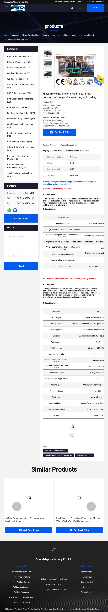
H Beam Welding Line (30, 35)
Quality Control (87, 582)
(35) (20, 100)
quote (95, 8)
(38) (20, 126)
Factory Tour (87, 577)
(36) (21, 113)
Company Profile (86, 572)
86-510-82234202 (95, 2)
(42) (17, 79)
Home (6, 35)
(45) (18, 67)
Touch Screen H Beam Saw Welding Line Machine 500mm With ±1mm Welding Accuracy (78, 519)
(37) (18, 73)
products (15, 35)
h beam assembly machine (55, 451)
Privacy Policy (86, 592)
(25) (17, 157)
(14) (20, 149)
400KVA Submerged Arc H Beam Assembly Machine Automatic (24, 519)
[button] (16, 506)
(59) (19, 62)
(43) (21, 119)
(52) (20, 56)
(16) (19, 141)
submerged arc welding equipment (58, 455)
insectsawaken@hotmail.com (68, 2)
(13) (16, 166)
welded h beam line (84, 455)
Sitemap (86, 587)
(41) (19, 107)
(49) (20, 86)
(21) (19, 93)
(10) (19, 175)
